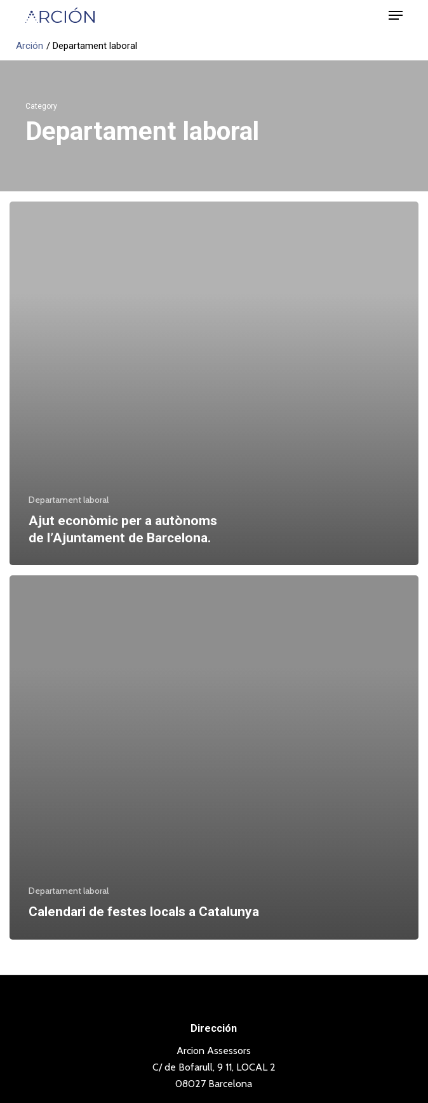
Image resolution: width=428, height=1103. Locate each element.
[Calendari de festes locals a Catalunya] (214, 757)
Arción (29, 45)
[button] (396, 15)
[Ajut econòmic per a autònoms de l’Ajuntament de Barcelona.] (214, 384)
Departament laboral (69, 499)
